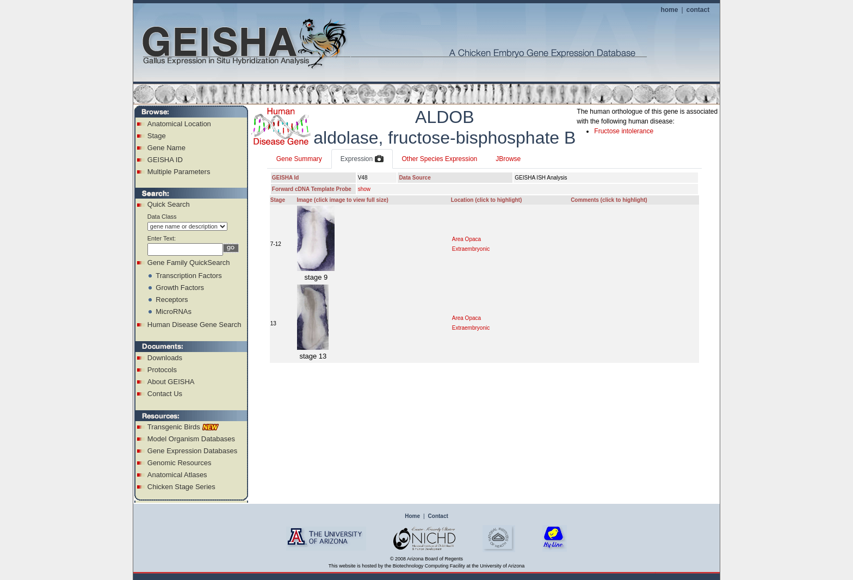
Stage (156, 136)
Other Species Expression (440, 159)
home (669, 10)
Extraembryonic (471, 249)
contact (698, 10)
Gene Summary (299, 159)
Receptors (172, 299)
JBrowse (508, 159)
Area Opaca (466, 239)
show (364, 189)
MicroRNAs (173, 311)
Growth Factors (180, 287)
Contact (438, 516)
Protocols (162, 370)
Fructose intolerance (623, 131)
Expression (362, 159)
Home (412, 516)
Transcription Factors (189, 276)
